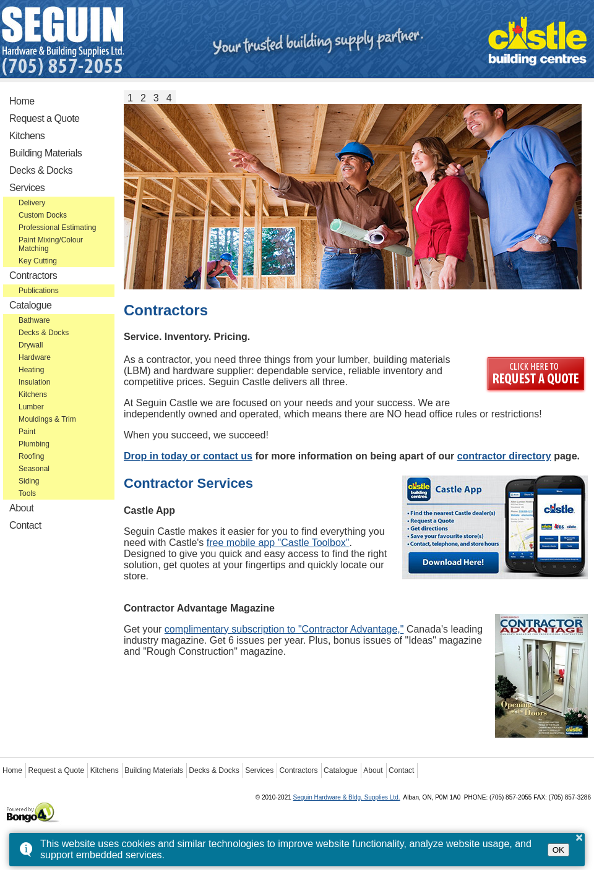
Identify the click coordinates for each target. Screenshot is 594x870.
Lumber (31, 407)
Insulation (34, 382)
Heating (31, 369)
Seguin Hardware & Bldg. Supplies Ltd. (346, 797)
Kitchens (27, 135)
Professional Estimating (57, 227)
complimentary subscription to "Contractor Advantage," (284, 629)
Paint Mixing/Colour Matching (51, 244)
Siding (29, 481)
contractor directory (504, 456)
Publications (39, 290)
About (21, 508)
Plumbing (34, 444)
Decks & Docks (40, 170)
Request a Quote (44, 118)
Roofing (31, 456)
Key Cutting (38, 261)
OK (558, 850)
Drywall (31, 345)
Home (22, 101)
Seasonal (34, 468)
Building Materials (45, 153)
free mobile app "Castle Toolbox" (278, 542)
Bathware (34, 320)
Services (27, 187)
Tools (27, 493)
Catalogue (30, 305)
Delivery (32, 202)
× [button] (579, 837)
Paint (27, 431)
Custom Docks (43, 215)
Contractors (33, 275)
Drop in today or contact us (188, 456)
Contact (25, 525)
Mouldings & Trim (47, 419)
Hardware (35, 357)
